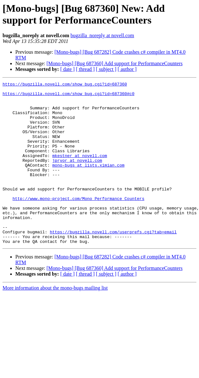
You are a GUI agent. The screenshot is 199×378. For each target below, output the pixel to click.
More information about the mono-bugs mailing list (55, 320)
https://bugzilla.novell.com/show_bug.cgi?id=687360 (65, 85)
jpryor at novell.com (77, 176)
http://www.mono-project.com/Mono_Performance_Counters (78, 222)
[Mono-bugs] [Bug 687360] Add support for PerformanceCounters (115, 63)
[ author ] (127, 69)
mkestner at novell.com (79, 171)
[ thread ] (85, 69)
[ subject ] (106, 69)
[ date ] (67, 69)
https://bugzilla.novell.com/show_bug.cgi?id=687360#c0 (68, 96)
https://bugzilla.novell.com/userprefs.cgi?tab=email (113, 262)
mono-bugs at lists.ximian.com (88, 182)
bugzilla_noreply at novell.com (102, 35)
